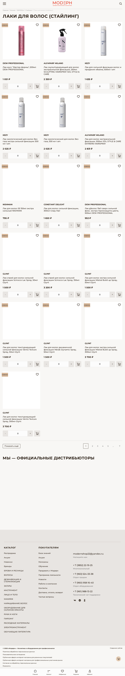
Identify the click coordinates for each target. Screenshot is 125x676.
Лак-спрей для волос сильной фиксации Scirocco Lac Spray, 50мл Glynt (20, 280)
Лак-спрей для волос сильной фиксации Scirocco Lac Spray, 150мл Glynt (61, 280)
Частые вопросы (46, 597)
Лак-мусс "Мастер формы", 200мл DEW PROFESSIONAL (19, 68)
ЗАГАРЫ (8, 586)
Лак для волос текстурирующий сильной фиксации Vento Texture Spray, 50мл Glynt (20, 349)
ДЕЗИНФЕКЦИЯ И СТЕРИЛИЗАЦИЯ (12, 580)
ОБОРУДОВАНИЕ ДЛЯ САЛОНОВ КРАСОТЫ (14, 609)
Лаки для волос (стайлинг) (43, 10)
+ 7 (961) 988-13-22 (82, 591)
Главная (5, 10)
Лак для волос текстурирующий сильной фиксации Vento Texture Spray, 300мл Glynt (20, 419)
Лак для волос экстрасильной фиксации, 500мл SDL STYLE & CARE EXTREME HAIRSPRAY (103, 141)
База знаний (45, 553)
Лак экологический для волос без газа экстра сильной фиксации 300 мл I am (20, 141)
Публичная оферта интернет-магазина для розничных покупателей (27, 657)
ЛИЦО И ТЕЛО (11, 595)
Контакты (43, 588)
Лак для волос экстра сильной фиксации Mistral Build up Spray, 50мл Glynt (101, 280)
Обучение (43, 566)
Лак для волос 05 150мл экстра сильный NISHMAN (18, 209)
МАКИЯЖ (8, 599)
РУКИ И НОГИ (10, 614)
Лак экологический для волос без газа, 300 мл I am (61, 140)
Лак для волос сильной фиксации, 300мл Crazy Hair (61, 209)
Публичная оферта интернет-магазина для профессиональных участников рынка (32, 660)
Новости (42, 579)
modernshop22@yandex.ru (88, 553)
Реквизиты (7, 666)
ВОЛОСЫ (20, 10)
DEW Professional (13, 63)
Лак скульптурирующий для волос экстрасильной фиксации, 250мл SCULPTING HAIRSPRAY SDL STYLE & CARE (62, 70)
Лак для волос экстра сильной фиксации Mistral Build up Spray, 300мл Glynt (101, 349)
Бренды (7, 566)
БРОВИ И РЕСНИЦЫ (13, 571)
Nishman (7, 204)
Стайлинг (28, 10)
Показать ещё (12, 446)
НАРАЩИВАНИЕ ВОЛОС (15, 603)
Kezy (87, 63)
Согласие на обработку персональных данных (19, 663)
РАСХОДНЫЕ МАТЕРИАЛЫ (17, 623)
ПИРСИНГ (9, 619)
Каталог (13, 10)
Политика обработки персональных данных (19, 652)
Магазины (43, 562)
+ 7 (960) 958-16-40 (83, 582)
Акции (7, 557)
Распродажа (10, 553)
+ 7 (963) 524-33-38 (83, 574)
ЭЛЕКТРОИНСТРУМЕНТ (15, 627)
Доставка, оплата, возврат (51, 592)
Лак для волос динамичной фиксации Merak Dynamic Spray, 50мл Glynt (60, 349)
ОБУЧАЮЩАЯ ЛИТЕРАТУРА (17, 632)
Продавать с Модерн (48, 571)
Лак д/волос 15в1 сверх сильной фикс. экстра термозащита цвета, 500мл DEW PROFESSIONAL (102, 210)
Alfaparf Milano (53, 63)
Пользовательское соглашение (14, 654)
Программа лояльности (50, 575)
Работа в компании (48, 584)
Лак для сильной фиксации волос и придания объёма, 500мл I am (103, 68)
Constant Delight (54, 204)
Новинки (8, 562)
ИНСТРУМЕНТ (10, 590)
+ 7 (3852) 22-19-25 (82, 565)
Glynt (6, 274)
